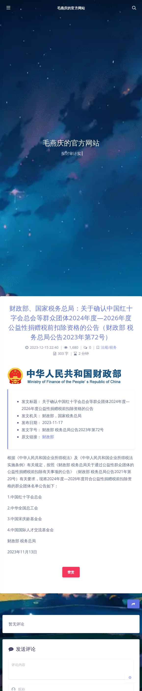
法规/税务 (109, 347)
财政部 (48, 436)
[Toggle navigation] (134, 8)
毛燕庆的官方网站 (71, 8)
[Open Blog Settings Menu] (130, 677)
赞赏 (71, 572)
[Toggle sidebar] (8, 8)
